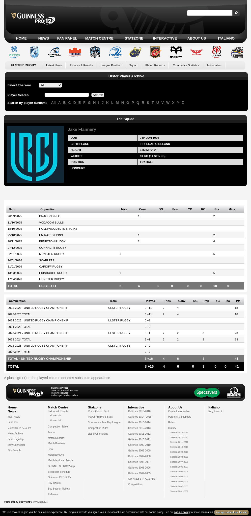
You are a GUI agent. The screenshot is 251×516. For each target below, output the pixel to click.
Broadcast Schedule (59, 472)
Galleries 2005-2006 (139, 467)
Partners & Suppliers (179, 416)
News (43, 38)
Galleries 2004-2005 (139, 473)
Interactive (165, 38)
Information (214, 65)
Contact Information (179, 411)
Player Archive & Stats (100, 416)
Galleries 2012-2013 (139, 428)
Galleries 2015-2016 (139, 411)
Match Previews (56, 443)
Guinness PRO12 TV (19, 427)
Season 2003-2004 (179, 481)
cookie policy (182, 512)
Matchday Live (56, 454)
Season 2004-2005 (179, 476)
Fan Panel (67, 38)
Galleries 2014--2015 (139, 416)
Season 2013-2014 (179, 432)
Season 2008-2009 (179, 457)
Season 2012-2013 (179, 437)
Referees (53, 494)
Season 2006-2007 (179, 467)
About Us (196, 38)
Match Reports (56, 438)
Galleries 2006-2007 (139, 462)
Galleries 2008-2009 (139, 450)
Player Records (155, 65)
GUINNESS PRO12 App (61, 466)
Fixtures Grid (56, 420)
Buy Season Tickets (59, 488)
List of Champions (98, 433)
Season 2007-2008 (179, 462)
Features (13, 422)
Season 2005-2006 (179, 471)
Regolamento (215, 411)
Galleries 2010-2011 (139, 439)
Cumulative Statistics (186, 65)
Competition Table (58, 426)
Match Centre (99, 38)
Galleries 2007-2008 (139, 456)
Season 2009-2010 (179, 452)
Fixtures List (55, 415)
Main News (14, 416)
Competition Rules (98, 428)
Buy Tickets (54, 483)
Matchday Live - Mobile (61, 460)
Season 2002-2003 (179, 486)
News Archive (15, 433)
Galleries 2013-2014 (139, 422)
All (53, 103)
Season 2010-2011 (179, 447)
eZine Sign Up (16, 439)
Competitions (135, 484)
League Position (111, 65)
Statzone (134, 38)
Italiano (226, 38)
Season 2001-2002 (179, 491)
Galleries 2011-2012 (139, 433)
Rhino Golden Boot (98, 411)
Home (21, 38)
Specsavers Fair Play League (104, 422)
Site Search (14, 450)
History (172, 428)
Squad (133, 65)
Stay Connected (17, 445)
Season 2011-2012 (179, 442)
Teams (51, 432)
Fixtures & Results (81, 65)
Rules (171, 422)
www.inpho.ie (40, 502)
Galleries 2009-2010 (139, 445)
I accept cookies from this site (231, 512)
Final (50, 449)
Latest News (54, 65)
